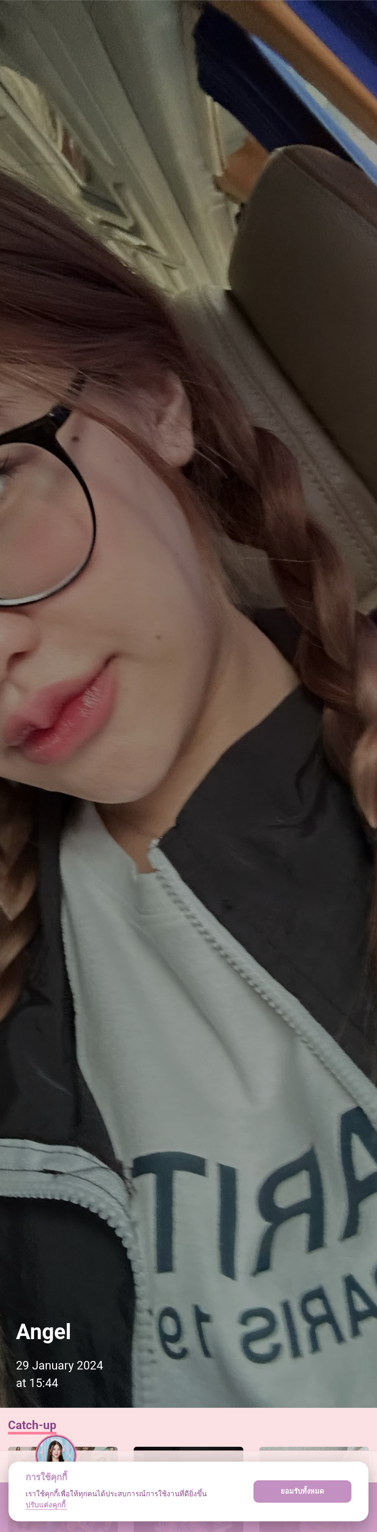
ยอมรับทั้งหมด (302, 1491)
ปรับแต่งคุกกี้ (46, 1505)
